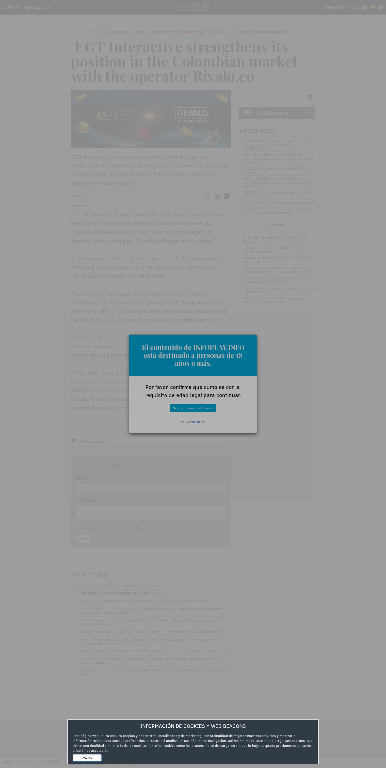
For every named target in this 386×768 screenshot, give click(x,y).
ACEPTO (87, 758)
